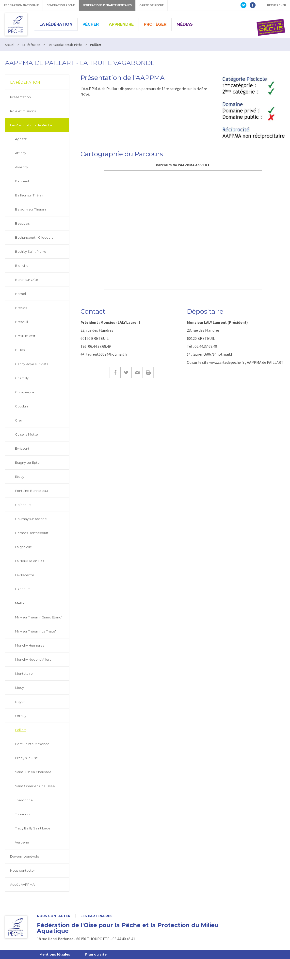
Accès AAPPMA (22, 884)
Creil (18, 420)
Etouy (19, 477)
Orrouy (20, 716)
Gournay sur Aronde (31, 519)
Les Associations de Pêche (31, 125)
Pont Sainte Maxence (32, 744)
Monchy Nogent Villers (33, 659)
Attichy (20, 153)
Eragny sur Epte (27, 462)
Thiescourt (23, 814)
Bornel (20, 294)
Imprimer (148, 372)
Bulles (20, 350)
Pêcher (90, 24)
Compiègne (24, 392)
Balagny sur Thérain (30, 209)
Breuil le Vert (25, 336)
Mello (19, 603)
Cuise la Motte (26, 434)
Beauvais (22, 223)
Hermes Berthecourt (31, 533)
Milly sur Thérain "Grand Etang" (39, 617)
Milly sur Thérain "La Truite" (35, 631)
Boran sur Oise (26, 280)
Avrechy (21, 167)
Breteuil (21, 322)
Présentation (20, 97)
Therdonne (24, 800)
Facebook (115, 372)
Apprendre (121, 24)
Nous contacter (22, 870)
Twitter (125, 372)
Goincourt (23, 505)
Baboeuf (22, 181)
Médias (185, 24)
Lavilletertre (24, 575)
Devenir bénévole (24, 856)
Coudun (21, 406)
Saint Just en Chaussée (33, 772)
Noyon (20, 702)
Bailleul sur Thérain (29, 195)
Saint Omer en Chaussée (35, 786)
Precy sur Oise (26, 758)
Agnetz (21, 139)
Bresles (21, 308)
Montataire (24, 673)
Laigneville (23, 547)
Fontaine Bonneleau (31, 491)
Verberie (22, 842)
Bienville (22, 266)
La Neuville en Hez (29, 561)
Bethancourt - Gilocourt (34, 237)
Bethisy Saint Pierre (30, 251)
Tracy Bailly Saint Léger (33, 828)
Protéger (155, 24)
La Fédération (55, 24)
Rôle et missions (23, 111)
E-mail (137, 372)
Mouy (19, 688)
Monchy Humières (29, 645)
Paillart (20, 730)
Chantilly (22, 378)
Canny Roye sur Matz (31, 364)
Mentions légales (54, 954)
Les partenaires (97, 916)
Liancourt (22, 589)
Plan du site (96, 954)
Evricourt (22, 448)
